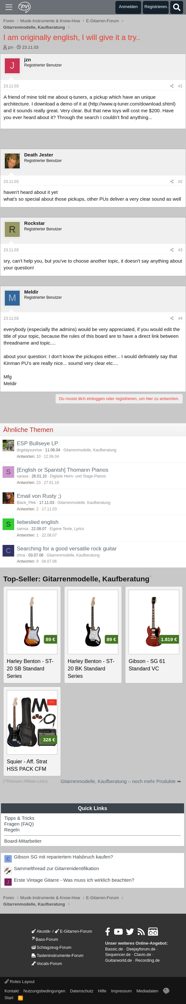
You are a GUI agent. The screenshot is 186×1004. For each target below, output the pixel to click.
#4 (180, 318)
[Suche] (176, 7)
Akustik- (41, 931)
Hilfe (102, 991)
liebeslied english (37, 522)
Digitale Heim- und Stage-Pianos (78, 476)
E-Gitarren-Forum (73, 931)
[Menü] (8, 7)
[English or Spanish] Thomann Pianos (62, 470)
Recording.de (147, 960)
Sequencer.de (118, 954)
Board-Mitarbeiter (23, 841)
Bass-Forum (45, 939)
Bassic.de (114, 949)
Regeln (12, 829)
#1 (180, 86)
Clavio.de (142, 954)
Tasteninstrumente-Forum (57, 955)
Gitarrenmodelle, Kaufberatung (90, 450)
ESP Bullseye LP (37, 443)
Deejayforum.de (140, 949)
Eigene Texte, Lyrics (67, 529)
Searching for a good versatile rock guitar (67, 549)
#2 (180, 181)
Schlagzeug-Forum (52, 947)
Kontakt (12, 991)
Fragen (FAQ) (19, 824)
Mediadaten (147, 991)
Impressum (121, 991)
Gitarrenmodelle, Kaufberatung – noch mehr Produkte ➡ (121, 781)
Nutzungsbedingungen (44, 991)
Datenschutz (81, 991)
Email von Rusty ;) (39, 496)
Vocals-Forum (47, 963)
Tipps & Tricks (19, 818)
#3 (180, 250)
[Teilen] (172, 86)
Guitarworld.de (118, 960)
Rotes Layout (19, 981)
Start (9, 997)
